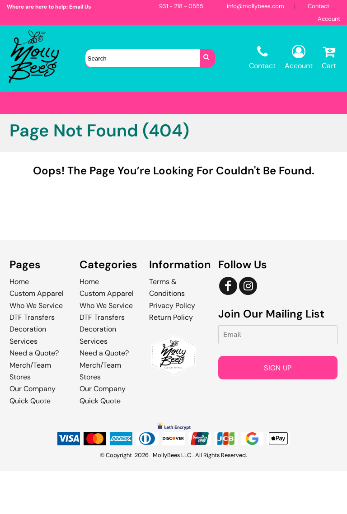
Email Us (80, 6)
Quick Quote (30, 444)
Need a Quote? (34, 396)
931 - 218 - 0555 (181, 6)
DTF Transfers (32, 360)
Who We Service (36, 348)
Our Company (32, 431)
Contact (318, 6)
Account (329, 19)
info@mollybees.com (255, 6)
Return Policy (171, 360)
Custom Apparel (36, 336)
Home (19, 324)
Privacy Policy (172, 348)
